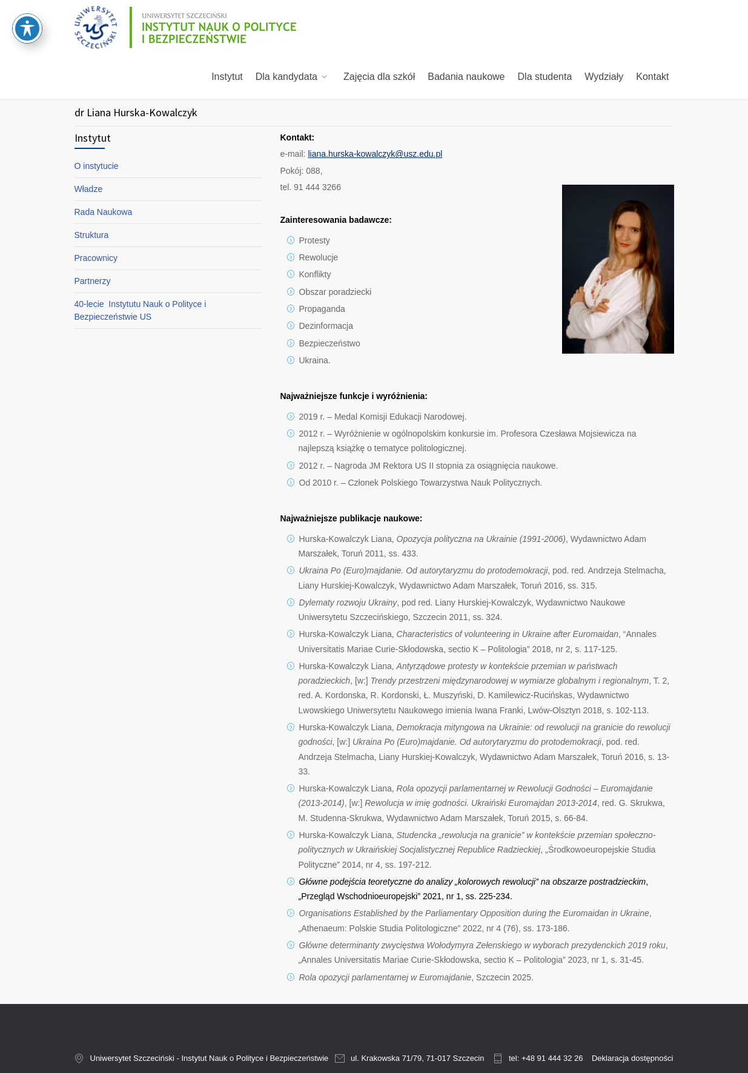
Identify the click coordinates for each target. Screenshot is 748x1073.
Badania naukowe (466, 76)
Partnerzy (92, 281)
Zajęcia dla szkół (379, 76)
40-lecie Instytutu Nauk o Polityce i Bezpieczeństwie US (140, 310)
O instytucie (96, 166)
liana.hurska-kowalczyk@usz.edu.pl (375, 154)
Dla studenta (545, 76)
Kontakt (652, 76)
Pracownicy (96, 258)
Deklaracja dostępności (632, 1058)
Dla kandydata (286, 76)
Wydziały (603, 76)
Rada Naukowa (103, 212)
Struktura (91, 235)
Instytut (227, 76)
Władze (88, 189)
